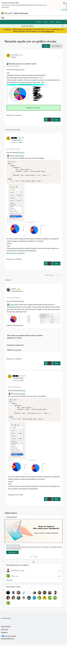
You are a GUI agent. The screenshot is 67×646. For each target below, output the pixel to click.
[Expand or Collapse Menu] (2, 18)
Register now (50, 31)
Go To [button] (58, 22)
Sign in (46, 22)
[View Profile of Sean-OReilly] (15, 55)
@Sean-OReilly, (19, 156)
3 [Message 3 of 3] (13, 497)
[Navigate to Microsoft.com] (6, 13)
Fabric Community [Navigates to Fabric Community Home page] (21, 13)
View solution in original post (16, 254)
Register (39, 22)
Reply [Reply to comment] (56, 264)
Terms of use (4, 631)
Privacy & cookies (5, 628)
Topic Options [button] (55, 46)
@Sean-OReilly (14, 305)
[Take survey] (12, 554)
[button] (46, 46)
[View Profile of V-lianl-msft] (20, 138)
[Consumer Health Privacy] (33, 641)
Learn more (5, 7)
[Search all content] (42, 26)
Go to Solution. (36, 108)
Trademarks (4, 634)
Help (52, 22)
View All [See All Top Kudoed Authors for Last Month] (9, 582)
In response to (16, 142)
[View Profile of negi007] (13, 290)
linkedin (18, 351)
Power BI (21, 69)
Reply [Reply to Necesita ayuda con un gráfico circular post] (56, 119)
